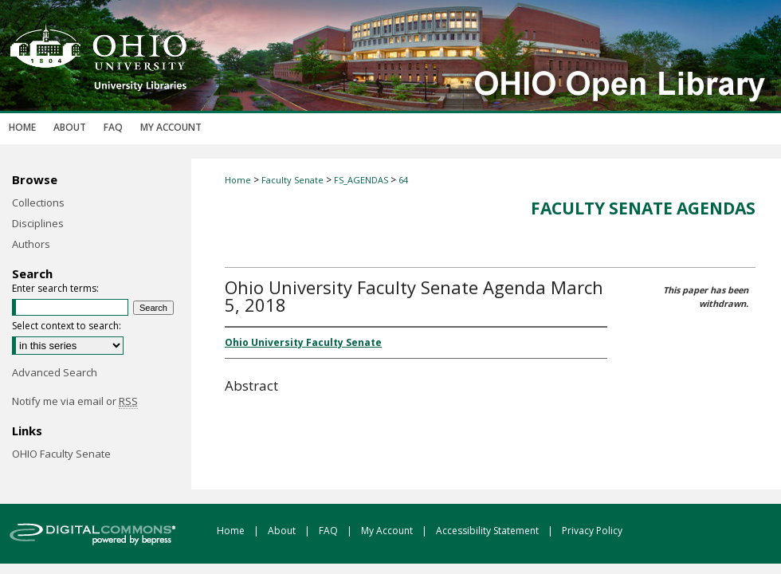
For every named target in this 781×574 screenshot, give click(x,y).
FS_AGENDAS (361, 180)
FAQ (329, 530)
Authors (31, 244)
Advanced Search (54, 372)
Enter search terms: (55, 288)
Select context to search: (66, 325)
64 (403, 180)
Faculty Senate (292, 180)
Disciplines (38, 223)
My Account (388, 530)
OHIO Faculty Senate (61, 453)
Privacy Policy (592, 530)
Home (238, 180)
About (283, 530)
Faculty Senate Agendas (643, 208)
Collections (38, 202)
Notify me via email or (75, 401)
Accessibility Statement (488, 530)
